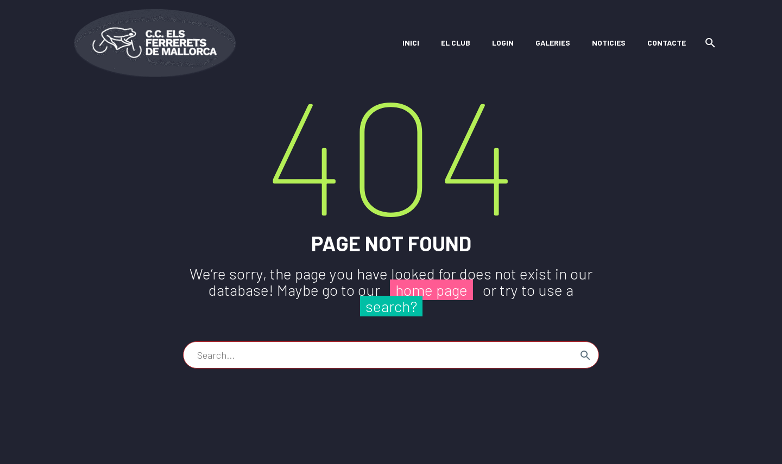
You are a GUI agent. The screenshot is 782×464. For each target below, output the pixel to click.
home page (431, 290)
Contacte (666, 42)
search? (391, 306)
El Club (455, 42)
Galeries (552, 42)
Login (503, 42)
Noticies (609, 42)
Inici (410, 42)
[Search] (708, 42)
